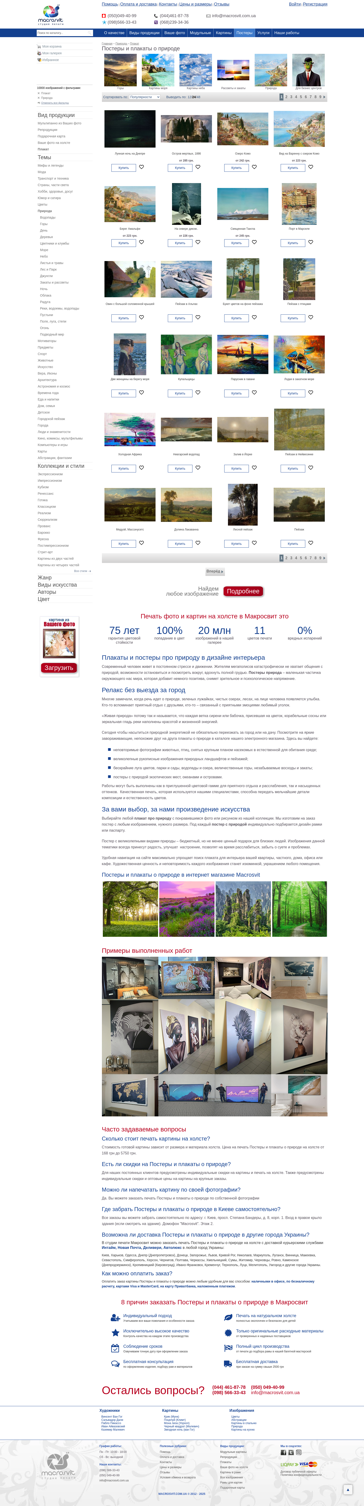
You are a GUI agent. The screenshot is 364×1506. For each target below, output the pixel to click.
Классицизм (47, 506)
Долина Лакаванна (186, 529)
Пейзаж (299, 529)
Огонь (44, 328)
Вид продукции (56, 115)
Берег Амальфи (130, 228)
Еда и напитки (48, 399)
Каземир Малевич (113, 1429)
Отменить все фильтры (55, 102)
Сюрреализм (47, 519)
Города (43, 425)
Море (44, 250)
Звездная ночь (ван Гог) (179, 1429)
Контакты (168, 4)
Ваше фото (174, 33)
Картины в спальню (244, 1423)
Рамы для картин (231, 1482)
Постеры (245, 33)
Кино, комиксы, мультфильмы (60, 438)
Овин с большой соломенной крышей (130, 304)
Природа (47, 98)
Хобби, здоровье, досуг (55, 191)
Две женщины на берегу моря (130, 379)
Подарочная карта (51, 136)
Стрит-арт (45, 552)
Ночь (44, 289)
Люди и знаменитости (54, 432)
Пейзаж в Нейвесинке (299, 454)
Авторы (47, 592)
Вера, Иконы (47, 373)
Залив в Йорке (242, 454)
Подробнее (243, 591)
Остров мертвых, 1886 (186, 153)
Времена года (48, 393)
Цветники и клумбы (54, 243)
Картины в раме (230, 1472)
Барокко (44, 532)
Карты (42, 451)
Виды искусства (57, 585)
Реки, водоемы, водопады (59, 308)
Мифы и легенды (51, 165)
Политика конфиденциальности (301, 1475)
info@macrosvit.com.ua (275, 1392)
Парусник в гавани (243, 379)
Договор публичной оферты (299, 1471)
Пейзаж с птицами (299, 304)
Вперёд (215, 571)
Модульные (200, 33)
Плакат (46, 93)
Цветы (42, 204)
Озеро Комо (243, 153)
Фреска (43, 539)
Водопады (47, 217)
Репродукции (47, 130)
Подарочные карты (232, 1487)
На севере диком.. (186, 228)
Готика (43, 500)
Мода (42, 172)
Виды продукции (144, 33)
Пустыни (46, 315)
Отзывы (221, 4)
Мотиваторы (47, 341)
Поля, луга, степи (53, 321)
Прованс (44, 526)
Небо (44, 256)
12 (189, 97)
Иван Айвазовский (113, 1426)
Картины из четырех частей (58, 565)
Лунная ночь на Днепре (130, 153)
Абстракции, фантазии (55, 458)
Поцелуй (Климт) (175, 1420)
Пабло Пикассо (111, 1423)
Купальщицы (186, 379)
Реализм (44, 513)
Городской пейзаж (51, 419)
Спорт (42, 354)
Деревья (46, 237)
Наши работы (286, 33)
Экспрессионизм (50, 474)
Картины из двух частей (56, 558)
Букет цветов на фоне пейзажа (243, 304)
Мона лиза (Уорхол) (177, 1423)
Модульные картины (233, 1452)
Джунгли (46, 276)
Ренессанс (46, 493)
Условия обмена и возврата (178, 1477)
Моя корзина (52, 46)
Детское (44, 412)
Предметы (45, 347)
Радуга (45, 302)
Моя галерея (52, 53)
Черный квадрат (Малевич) (181, 1426)
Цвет (44, 599)
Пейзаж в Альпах (186, 304)
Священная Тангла (243, 228)
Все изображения (231, 1477)
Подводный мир (52, 334)
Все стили (80, 571)
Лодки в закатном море (299, 379)
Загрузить (59, 667)
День (44, 230)
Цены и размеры (195, 4)
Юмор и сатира (49, 198)
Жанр (45, 578)
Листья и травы (51, 263)
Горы (44, 224)
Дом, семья (46, 406)
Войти (295, 4)
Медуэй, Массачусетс (130, 529)
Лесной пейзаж (243, 529)
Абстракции (239, 1420)
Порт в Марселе (299, 228)
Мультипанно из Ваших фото (59, 123)
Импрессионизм (50, 480)
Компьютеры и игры (53, 445)
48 (198, 97)
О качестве (114, 33)
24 (194, 97)
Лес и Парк (48, 269)
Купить (124, 168)
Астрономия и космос (54, 386)
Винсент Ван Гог (112, 1416)
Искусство (45, 367)
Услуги (263, 33)
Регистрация (315, 4)
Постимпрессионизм (53, 545)
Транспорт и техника (53, 178)
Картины (223, 33)
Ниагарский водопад (186, 454)
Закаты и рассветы (54, 282)
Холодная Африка (130, 454)
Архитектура (47, 380)
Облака (45, 295)
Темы (44, 157)
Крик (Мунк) (171, 1416)
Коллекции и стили (61, 466)
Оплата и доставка (138, 4)
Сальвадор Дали (112, 1420)
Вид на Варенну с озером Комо (299, 153)
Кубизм (43, 487)
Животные (46, 360)
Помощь (110, 4)
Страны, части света (53, 185)
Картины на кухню (243, 1429)
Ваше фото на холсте (54, 143)
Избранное (50, 60)
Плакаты (225, 1462)
